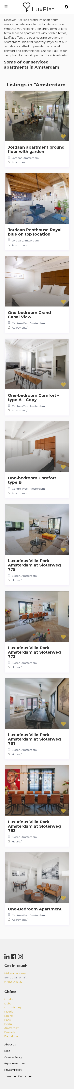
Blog (7, 1050)
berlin (8, 1024)
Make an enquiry (15, 973)
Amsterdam (31, 157)
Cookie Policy (13, 1057)
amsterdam (12, 1027)
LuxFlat (43, 9)
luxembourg (12, 1007)
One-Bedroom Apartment (35, 909)
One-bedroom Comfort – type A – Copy (33, 397)
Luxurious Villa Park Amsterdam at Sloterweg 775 (34, 565)
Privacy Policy (13, 1069)
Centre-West (20, 323)
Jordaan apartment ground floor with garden (36, 149)
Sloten (16, 575)
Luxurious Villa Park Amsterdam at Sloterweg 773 (34, 652)
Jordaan (17, 157)
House (16, 580)
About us (10, 1044)
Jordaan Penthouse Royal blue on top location (35, 232)
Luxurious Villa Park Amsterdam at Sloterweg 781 (34, 739)
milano (8, 1015)
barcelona (11, 1036)
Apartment (19, 162)
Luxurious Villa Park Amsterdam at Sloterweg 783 (34, 826)
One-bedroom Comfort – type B (33, 480)
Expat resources (14, 1063)
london (9, 999)
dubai (8, 1003)
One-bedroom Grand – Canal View (31, 314)
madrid (8, 1011)
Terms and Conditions (18, 1076)
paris (7, 1019)
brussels (9, 1032)
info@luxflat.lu (13, 981)
